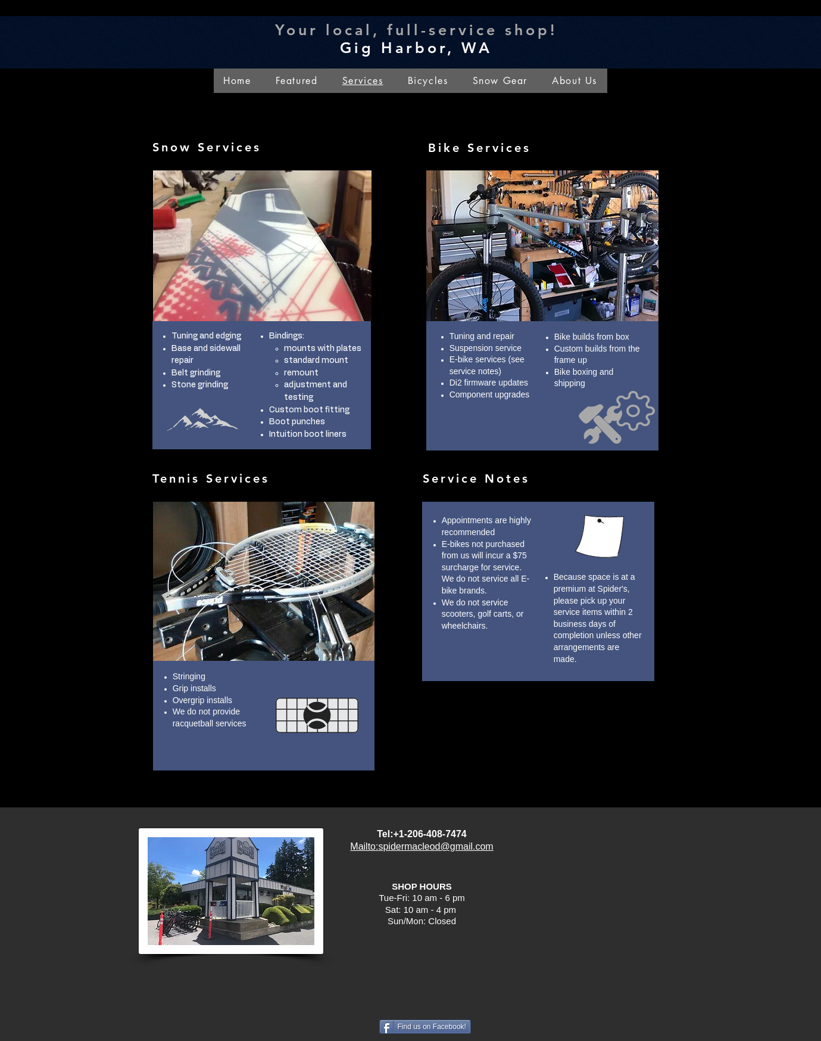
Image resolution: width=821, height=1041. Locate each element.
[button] (574, 81)
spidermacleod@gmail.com (435, 846)
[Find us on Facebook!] (425, 1027)
